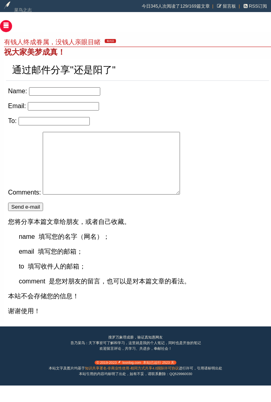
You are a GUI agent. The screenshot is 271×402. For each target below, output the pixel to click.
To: (12, 120)
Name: (17, 91)
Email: (17, 106)
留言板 (228, 6)
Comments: (24, 204)
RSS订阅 (257, 6)
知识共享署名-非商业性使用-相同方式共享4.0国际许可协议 (132, 380)
